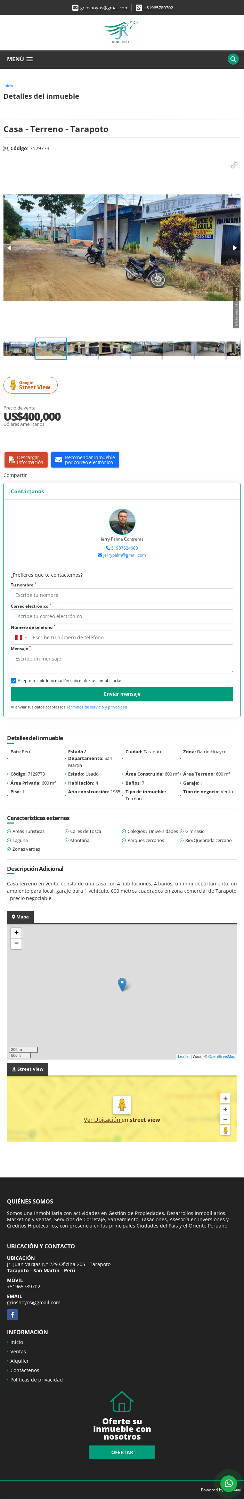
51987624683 (124, 548)
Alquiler (19, 1361)
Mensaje (21, 648)
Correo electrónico (31, 606)
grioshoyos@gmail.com (104, 8)
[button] (234, 165)
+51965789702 (158, 8)
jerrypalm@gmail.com (124, 555)
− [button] (16, 944)
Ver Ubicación (103, 1120)
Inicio (8, 85)
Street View (31, 385)
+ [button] (16, 933)
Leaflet (183, 1056)
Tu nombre (23, 585)
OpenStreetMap (221, 1056)
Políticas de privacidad (36, 1379)
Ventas (18, 1351)
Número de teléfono (33, 627)
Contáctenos (24, 1370)
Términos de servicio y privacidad (96, 707)
